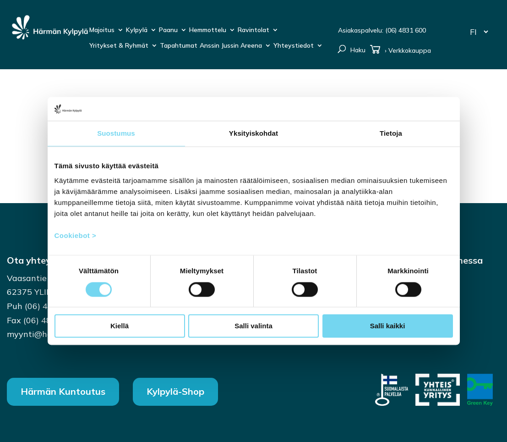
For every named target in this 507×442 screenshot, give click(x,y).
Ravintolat (253, 30)
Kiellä (119, 326)
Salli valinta (253, 326)
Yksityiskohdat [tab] (253, 134)
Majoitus (101, 30)
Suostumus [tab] (116, 134)
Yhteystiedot (293, 46)
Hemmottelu (207, 30)
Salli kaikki (387, 326)
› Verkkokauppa (400, 51)
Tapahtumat (178, 46)
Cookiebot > (76, 235)
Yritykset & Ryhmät (118, 46)
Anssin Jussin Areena (231, 46)
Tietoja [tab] (391, 134)
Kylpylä (136, 30)
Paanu (168, 30)
